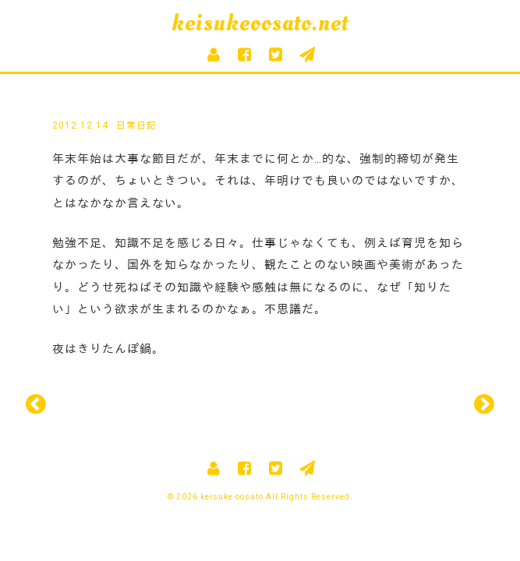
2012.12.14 (80, 125)
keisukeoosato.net (260, 23)
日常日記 (136, 125)
